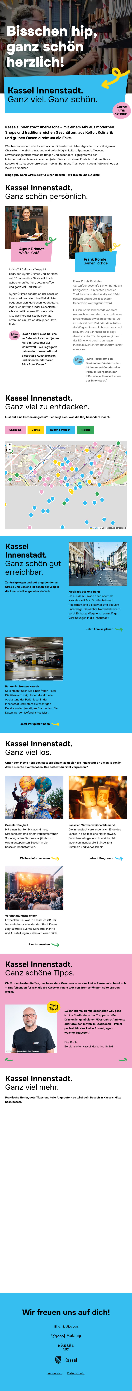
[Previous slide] (9, 1059)
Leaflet (94, 528)
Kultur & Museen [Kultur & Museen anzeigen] (60, 430)
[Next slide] (123, 1059)
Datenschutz (76, 1373)
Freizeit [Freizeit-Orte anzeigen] (85, 430)
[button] (99, 485)
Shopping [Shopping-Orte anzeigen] (15, 430)
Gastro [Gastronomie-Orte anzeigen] (36, 430)
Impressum (54, 1373)
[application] (66, 485)
